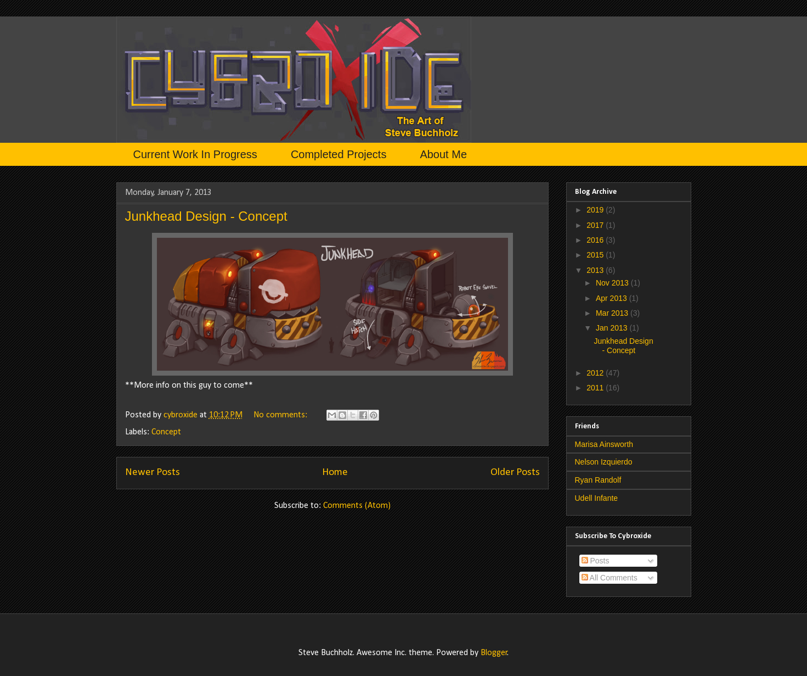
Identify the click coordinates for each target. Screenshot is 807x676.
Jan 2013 (613, 327)
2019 (596, 209)
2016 (596, 240)
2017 (596, 225)
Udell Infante (596, 498)
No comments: (281, 415)
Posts (596, 560)
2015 (596, 254)
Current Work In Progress (195, 154)
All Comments (609, 577)
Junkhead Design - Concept (206, 216)
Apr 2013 (612, 298)
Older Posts (515, 472)
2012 (596, 372)
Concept (166, 432)
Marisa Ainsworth (604, 444)
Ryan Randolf (598, 480)
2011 (596, 387)
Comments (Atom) (357, 505)
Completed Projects (339, 154)
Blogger (494, 653)
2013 (596, 270)
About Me (443, 154)
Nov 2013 (613, 282)
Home (335, 472)
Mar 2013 (613, 313)
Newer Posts (152, 472)
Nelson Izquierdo (604, 461)
